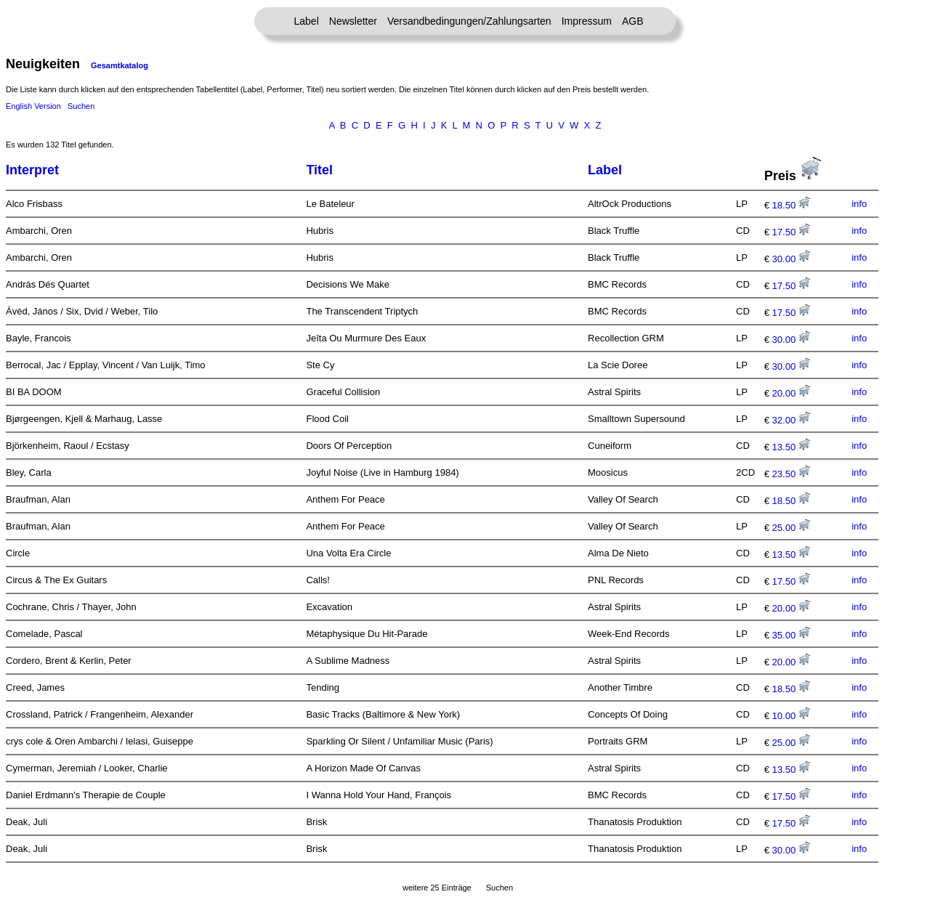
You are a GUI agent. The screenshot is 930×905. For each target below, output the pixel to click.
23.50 (791, 473)
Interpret (32, 170)
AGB (633, 21)
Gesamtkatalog (119, 65)
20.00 (791, 393)
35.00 (791, 635)
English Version (33, 106)
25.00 (791, 527)
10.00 (791, 715)
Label (306, 21)
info (859, 203)
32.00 (791, 420)
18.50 (791, 205)
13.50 (791, 447)
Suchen (81, 106)
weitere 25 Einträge (437, 887)
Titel (319, 170)
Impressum (587, 21)
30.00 (791, 258)
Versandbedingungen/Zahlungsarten (469, 21)
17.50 (791, 232)
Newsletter (353, 21)
